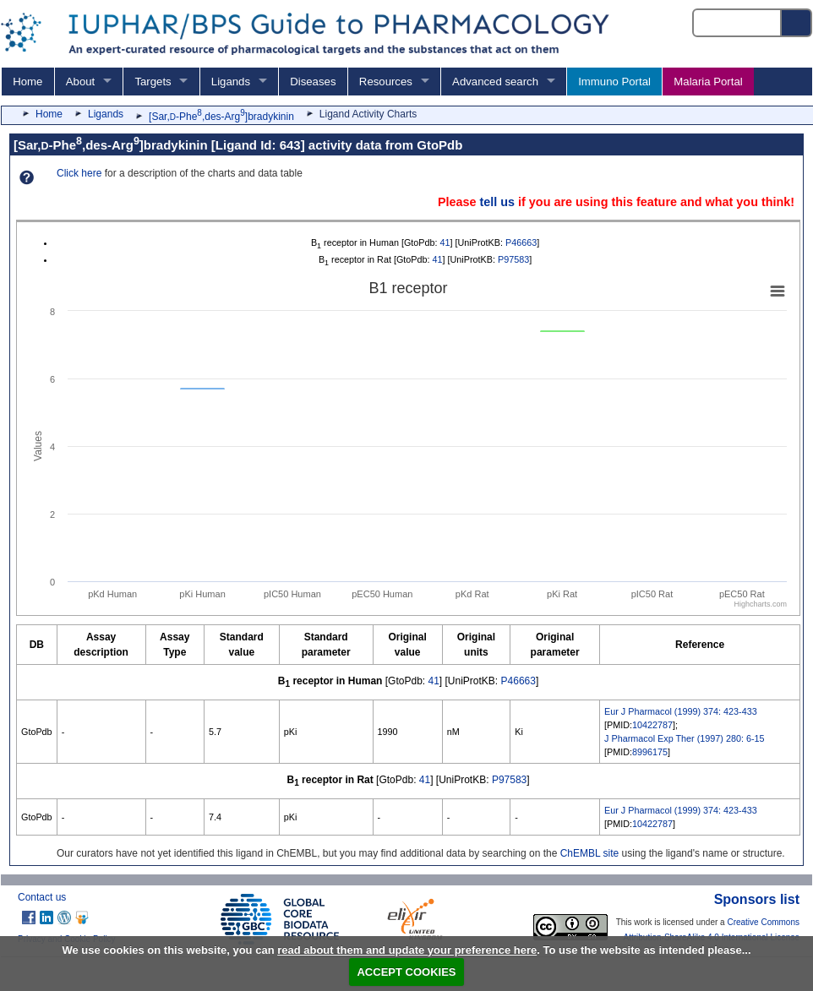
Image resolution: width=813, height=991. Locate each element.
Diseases (313, 81)
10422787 (652, 725)
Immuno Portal (614, 81)
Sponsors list (756, 899)
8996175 (650, 752)
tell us (497, 202)
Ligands (230, 81)
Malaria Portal (708, 81)
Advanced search (495, 81)
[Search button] (797, 22)
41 (445, 242)
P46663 (521, 242)
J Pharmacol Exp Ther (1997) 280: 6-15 (684, 738)
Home (27, 81)
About (80, 81)
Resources (385, 81)
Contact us (42, 897)
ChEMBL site (589, 853)
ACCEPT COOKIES (406, 972)
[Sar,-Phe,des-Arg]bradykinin (221, 117)
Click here (79, 173)
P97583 (513, 259)
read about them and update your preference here (407, 950)
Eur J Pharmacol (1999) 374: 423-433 (680, 711)
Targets (152, 81)
